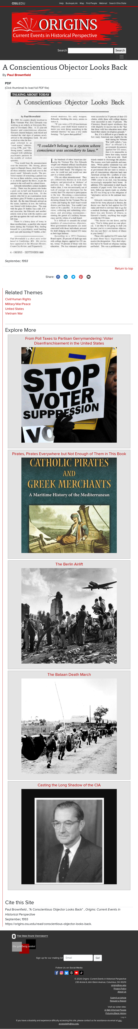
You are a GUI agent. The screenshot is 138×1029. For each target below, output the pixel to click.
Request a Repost (118, 1001)
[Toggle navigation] (121, 56)
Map (82, 3)
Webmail (103, 3)
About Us (122, 991)
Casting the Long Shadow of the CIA (69, 785)
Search (62, 50)
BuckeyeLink (72, 3)
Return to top (124, 269)
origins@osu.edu (118, 985)
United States (14, 309)
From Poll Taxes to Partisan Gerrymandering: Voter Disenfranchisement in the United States (69, 341)
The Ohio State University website (18, 3)
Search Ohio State (117, 3)
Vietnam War (14, 314)
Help (61, 3)
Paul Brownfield (19, 75)
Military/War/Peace (18, 304)
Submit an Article (118, 997)
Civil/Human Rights (18, 299)
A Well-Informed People (115, 1010)
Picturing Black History (115, 1013)
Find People (91, 3)
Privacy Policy (120, 988)
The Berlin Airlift (69, 564)
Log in (123, 1017)
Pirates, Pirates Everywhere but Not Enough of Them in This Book (69, 453)
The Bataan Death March (69, 674)
